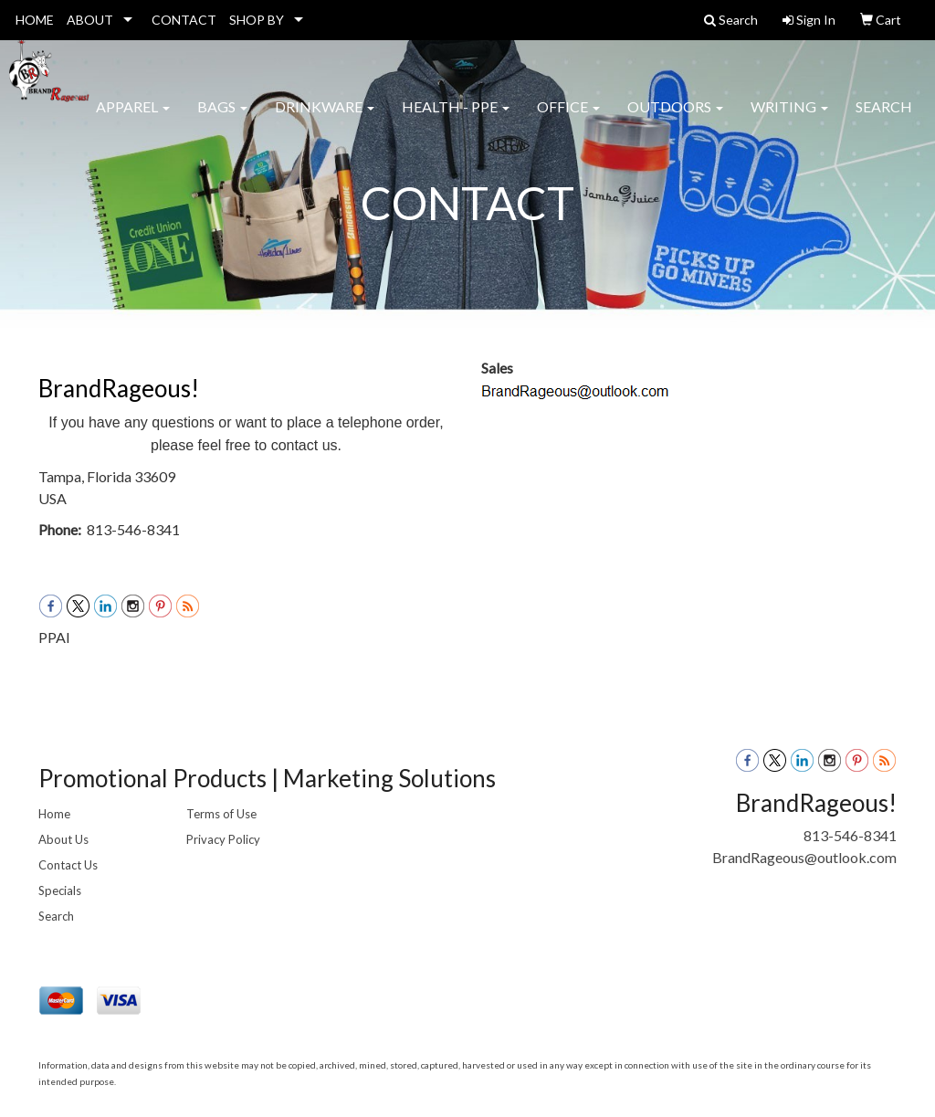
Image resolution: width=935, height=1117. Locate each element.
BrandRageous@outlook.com (804, 857)
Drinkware (324, 118)
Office (568, 118)
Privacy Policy (223, 839)
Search (884, 118)
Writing (789, 118)
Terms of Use (221, 813)
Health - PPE (456, 118)
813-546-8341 (850, 835)
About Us (63, 839)
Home (54, 813)
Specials (59, 890)
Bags (222, 118)
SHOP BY (256, 19)
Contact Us (68, 865)
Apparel (133, 118)
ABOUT (90, 19)
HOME (35, 19)
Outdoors (675, 118)
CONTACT (184, 19)
